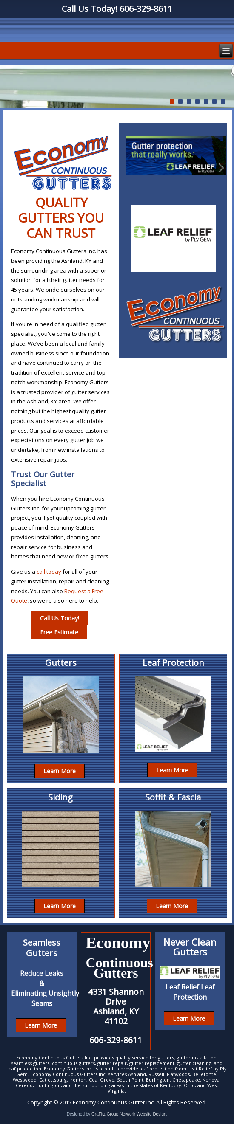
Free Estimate (59, 632)
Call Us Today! (59, 618)
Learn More (59, 771)
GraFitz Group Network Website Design (128, 1114)
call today (49, 571)
